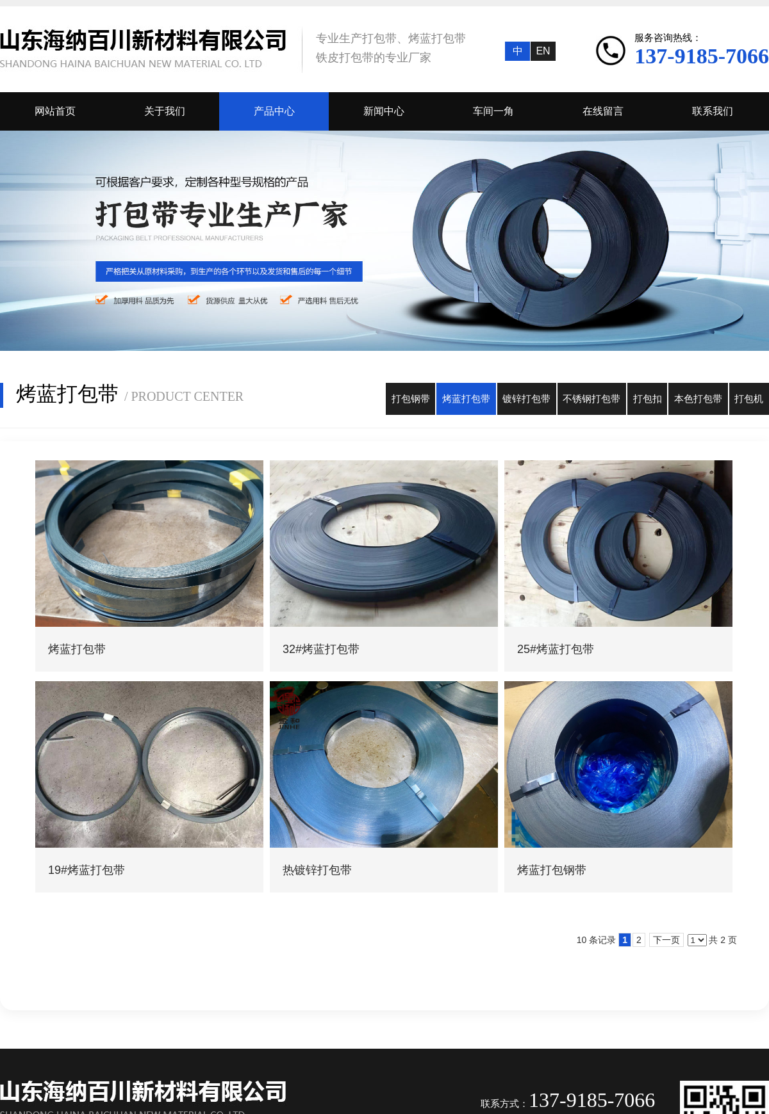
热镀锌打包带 (317, 870)
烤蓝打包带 (77, 649)
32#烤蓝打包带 (321, 649)
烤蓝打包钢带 (551, 870)
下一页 (666, 940)
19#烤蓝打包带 (86, 870)
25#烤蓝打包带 (555, 649)
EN (543, 50)
